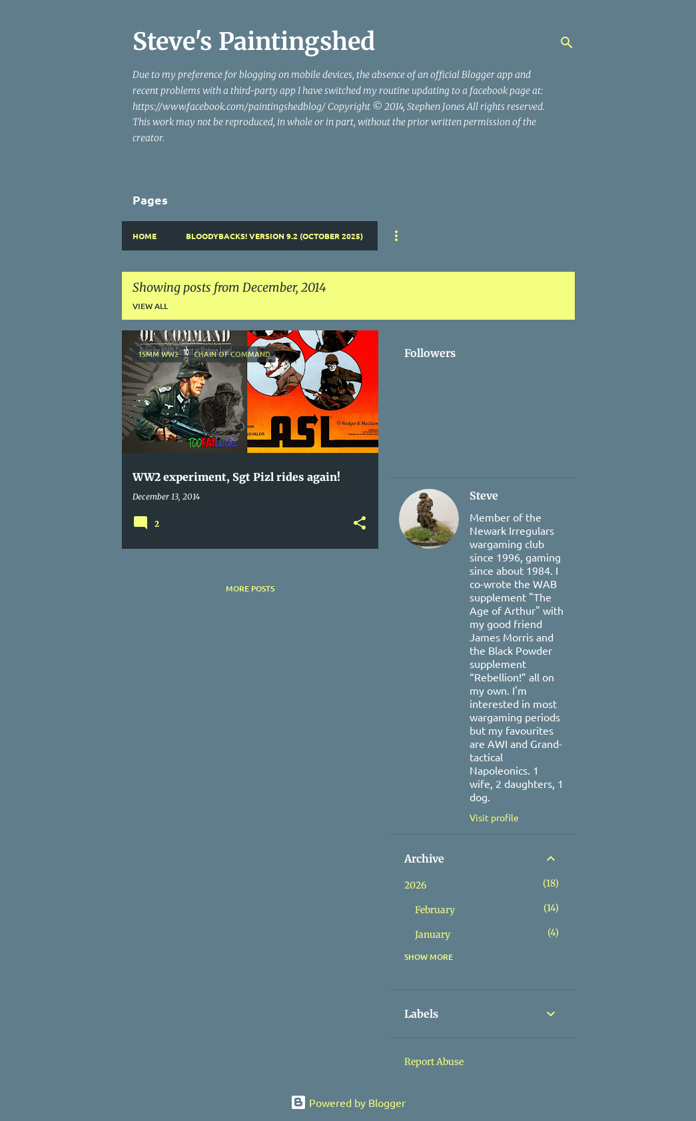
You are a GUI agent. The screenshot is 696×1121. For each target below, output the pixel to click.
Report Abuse (434, 1062)
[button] (360, 524)
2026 (415, 885)
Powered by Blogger (348, 1102)
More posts (250, 588)
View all (150, 306)
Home (145, 235)
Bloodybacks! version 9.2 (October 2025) (274, 235)
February (435, 910)
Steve (484, 495)
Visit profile (494, 817)
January (432, 934)
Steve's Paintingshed (254, 42)
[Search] (567, 43)
